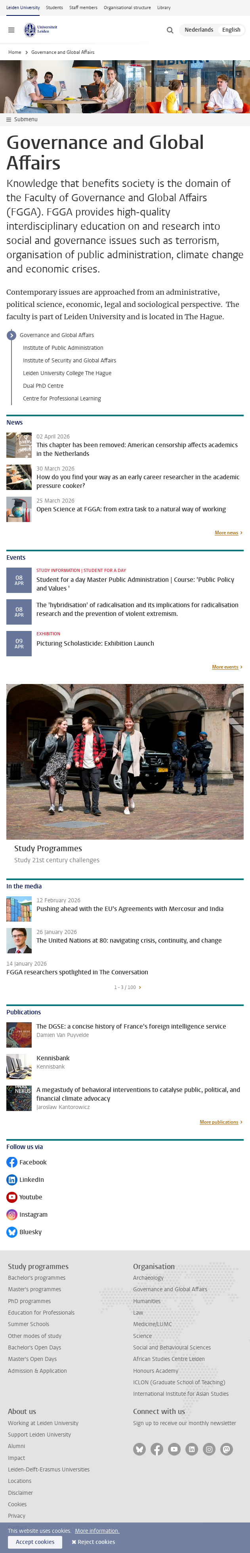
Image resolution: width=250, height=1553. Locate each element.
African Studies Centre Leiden (169, 1359)
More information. (97, 1531)
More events (225, 667)
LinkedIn (25, 1180)
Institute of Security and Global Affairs (69, 360)
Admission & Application (37, 1371)
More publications (219, 1122)
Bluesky (24, 1233)
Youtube (24, 1198)
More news (227, 533)
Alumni (16, 1446)
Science (142, 1336)
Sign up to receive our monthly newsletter (184, 1423)
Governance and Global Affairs (57, 335)
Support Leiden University (39, 1435)
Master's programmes (34, 1289)
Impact (16, 1458)
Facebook (26, 1163)
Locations (19, 1481)
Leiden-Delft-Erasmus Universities (49, 1469)
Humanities (146, 1301)
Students (54, 8)
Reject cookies (96, 1542)
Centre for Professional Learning (62, 398)
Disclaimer (20, 1493)
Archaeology (148, 1278)
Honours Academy (155, 1371)
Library (163, 8)
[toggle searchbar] (170, 30)
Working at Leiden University (43, 1423)
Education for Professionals (41, 1313)
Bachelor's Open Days (34, 1347)
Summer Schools (28, 1324)
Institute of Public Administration (63, 348)
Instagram (27, 1215)
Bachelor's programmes (36, 1278)
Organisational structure (127, 8)
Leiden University (23, 8)
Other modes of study (34, 1336)
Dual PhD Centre (43, 386)
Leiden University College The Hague (67, 373)
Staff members (83, 8)
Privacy (16, 1516)
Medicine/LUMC (152, 1324)
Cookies (17, 1504)
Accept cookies (35, 1542)
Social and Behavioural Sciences (172, 1347)
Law (138, 1313)
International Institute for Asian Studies (181, 1394)
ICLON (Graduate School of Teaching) (179, 1382)
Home (14, 52)
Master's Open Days (32, 1359)
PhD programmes (29, 1301)
